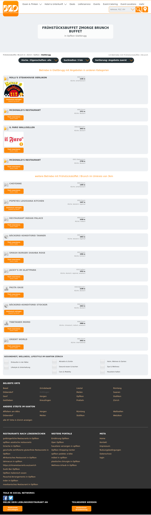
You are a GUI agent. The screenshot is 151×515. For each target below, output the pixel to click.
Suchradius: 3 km (73, 61)
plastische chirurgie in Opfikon (65, 462)
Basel (5, 389)
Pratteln (80, 401)
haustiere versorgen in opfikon (65, 446)
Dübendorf (8, 393)
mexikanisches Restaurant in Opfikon (20, 485)
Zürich (116, 401)
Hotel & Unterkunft (54, 4)
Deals (72, 4)
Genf (5, 397)
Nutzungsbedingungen (110, 450)
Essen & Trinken (30, 4)
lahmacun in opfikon (12, 462)
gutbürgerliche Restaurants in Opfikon (21, 439)
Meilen (80, 393)
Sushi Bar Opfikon (11, 469)
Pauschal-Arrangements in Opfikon (19, 477)
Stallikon (117, 397)
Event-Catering (110, 4)
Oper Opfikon (57, 443)
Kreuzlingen (45, 401)
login (102, 458)
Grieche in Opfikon (11, 446)
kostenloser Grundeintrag (81, 509)
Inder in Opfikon (10, 481)
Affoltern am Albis (11, 412)
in (14, 55)
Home (102, 439)
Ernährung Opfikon (60, 439)
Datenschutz (105, 454)
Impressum (105, 446)
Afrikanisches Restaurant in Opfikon (19, 458)
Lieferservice (84, 4)
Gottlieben (8, 401)
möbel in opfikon (59, 458)
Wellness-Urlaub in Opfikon (64, 466)
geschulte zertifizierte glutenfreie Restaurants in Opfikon (26, 452)
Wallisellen (118, 412)
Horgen (43, 397)
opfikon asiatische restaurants (17, 443)
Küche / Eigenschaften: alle (36, 61)
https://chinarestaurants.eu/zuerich (19, 466)
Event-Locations (128, 4)
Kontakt (103, 443)
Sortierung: (111, 61)
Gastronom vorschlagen (12, 509)
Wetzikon (117, 416)
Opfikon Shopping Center (63, 450)
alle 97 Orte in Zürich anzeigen (17, 420)
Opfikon (80, 397)
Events (96, 4)
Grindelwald (45, 389)
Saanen (116, 393)
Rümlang (117, 389)
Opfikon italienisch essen (14, 473)
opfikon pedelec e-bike (62, 454)
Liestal (80, 389)
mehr (141, 4)
